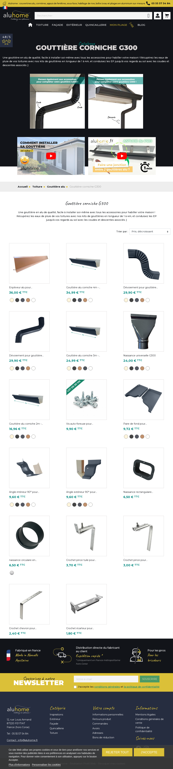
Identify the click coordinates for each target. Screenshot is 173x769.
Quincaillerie (57, 728)
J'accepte (149, 752)
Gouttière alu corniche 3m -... (83, 355)
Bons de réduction (103, 737)
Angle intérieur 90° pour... (24, 492)
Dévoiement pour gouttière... (140, 287)
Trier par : (122, 231)
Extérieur (55, 719)
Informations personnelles (107, 714)
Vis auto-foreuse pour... (79, 423)
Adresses (97, 732)
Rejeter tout (117, 752)
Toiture (54, 732)
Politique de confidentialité (143, 729)
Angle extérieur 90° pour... (81, 492)
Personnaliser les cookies (46, 764)
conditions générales (107, 686)
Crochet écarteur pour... (80, 628)
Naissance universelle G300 (139, 355)
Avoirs (96, 728)
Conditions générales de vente (149, 721)
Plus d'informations (19, 764)
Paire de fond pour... (135, 423)
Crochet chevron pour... (22, 628)
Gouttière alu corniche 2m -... (26, 423)
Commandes (100, 723)
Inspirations (56, 714)
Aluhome (17, 15)
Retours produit (101, 719)
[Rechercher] (90, 15)
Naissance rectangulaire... (138, 492)
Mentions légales (145, 714)
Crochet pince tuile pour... (81, 560)
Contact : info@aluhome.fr (22, 740)
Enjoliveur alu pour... (20, 287)
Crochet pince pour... (135, 560)
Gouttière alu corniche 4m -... (83, 287)
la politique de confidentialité (141, 686)
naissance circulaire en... (23, 560)
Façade (54, 723)
